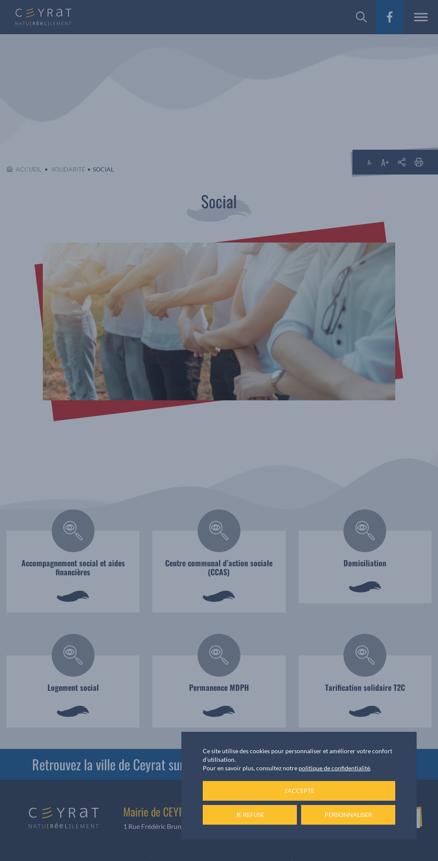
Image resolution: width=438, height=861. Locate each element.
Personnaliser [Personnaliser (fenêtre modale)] (348, 814)
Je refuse (250, 814)
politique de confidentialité (334, 768)
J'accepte (299, 790)
